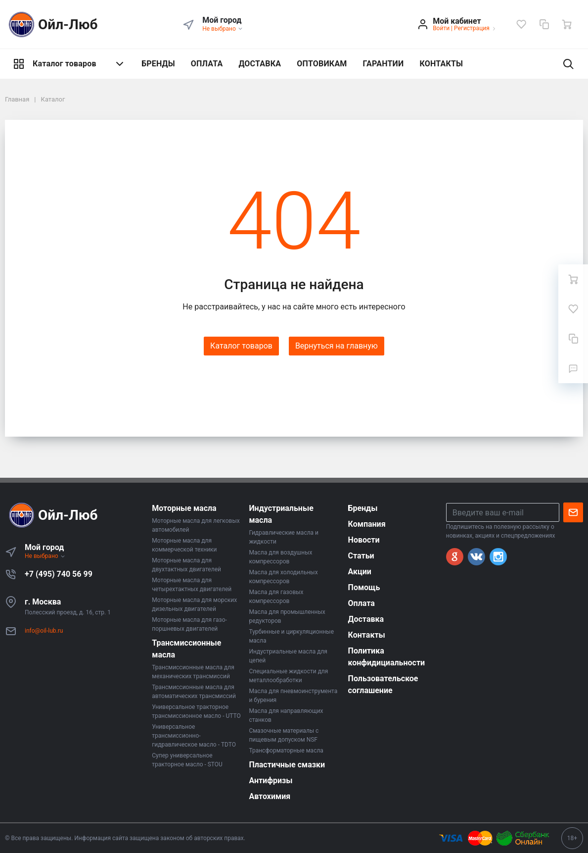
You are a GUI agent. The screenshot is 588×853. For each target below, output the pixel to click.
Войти (441, 28)
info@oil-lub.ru (44, 630)
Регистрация (472, 28)
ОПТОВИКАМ (322, 63)
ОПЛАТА (207, 63)
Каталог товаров (69, 64)
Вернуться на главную (336, 346)
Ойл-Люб (51, 24)
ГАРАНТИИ (383, 63)
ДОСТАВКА (259, 63)
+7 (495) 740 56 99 (58, 574)
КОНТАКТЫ (441, 63)
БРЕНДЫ (158, 63)
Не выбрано (222, 28)
